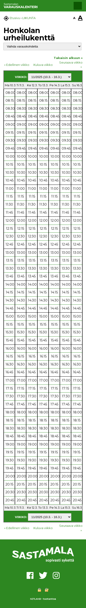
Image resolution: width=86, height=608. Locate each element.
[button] (78, 6)
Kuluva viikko (43, 65)
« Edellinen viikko (16, 65)
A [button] (74, 18)
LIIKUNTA (29, 18)
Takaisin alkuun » (68, 58)
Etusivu (15, 18)
